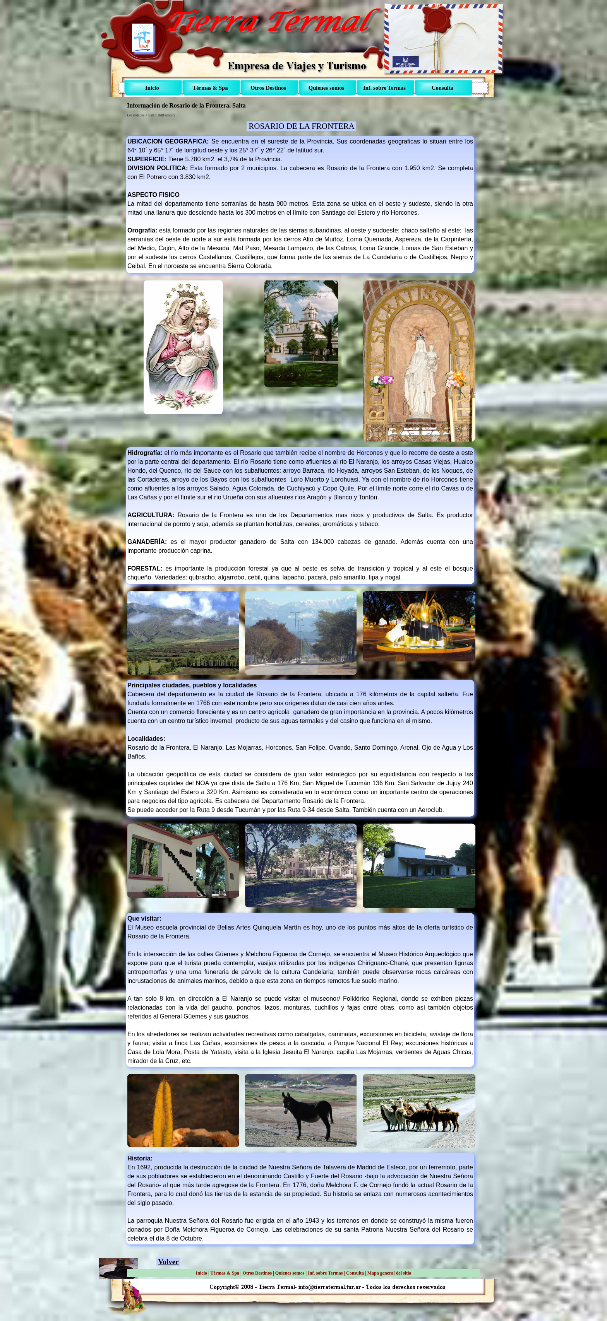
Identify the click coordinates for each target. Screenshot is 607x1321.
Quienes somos (290, 1273)
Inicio (201, 1273)
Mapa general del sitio (389, 1273)
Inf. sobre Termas (325, 1273)
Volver (168, 1262)
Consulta (355, 1273)
